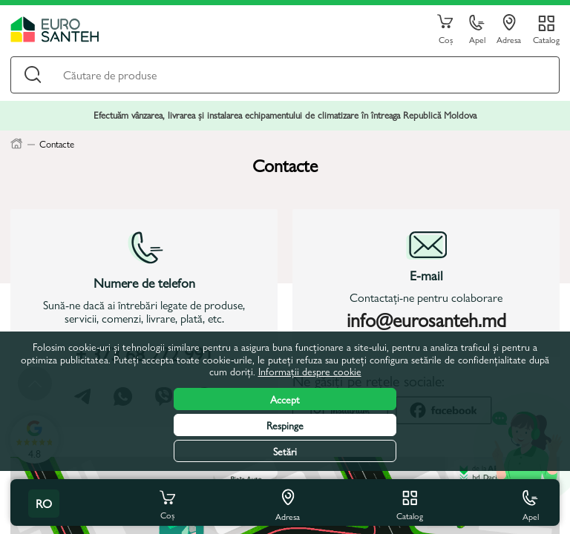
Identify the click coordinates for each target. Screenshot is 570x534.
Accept (285, 399)
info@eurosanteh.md (426, 319)
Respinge (285, 425)
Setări (285, 451)
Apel (477, 30)
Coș (445, 29)
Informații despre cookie (309, 370)
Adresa (509, 29)
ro (44, 503)
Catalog (546, 39)
